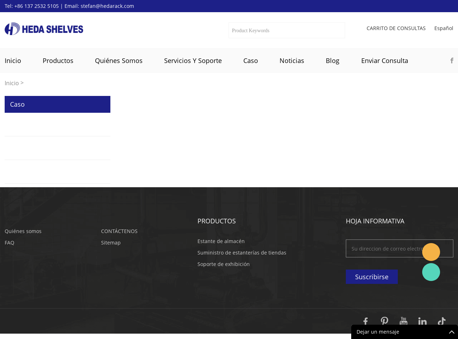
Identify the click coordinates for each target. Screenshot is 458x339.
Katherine (431, 272)
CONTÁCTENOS (119, 231)
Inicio (13, 60)
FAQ (9, 242)
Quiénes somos (119, 60)
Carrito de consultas (396, 28)
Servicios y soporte (193, 60)
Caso (250, 60)
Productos (58, 60)
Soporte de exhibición (223, 264)
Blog (332, 60)
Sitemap (111, 242)
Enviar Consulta (384, 60)
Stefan (431, 252)
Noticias (292, 60)
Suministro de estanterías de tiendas (241, 252)
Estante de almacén (221, 241)
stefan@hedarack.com (107, 6)
